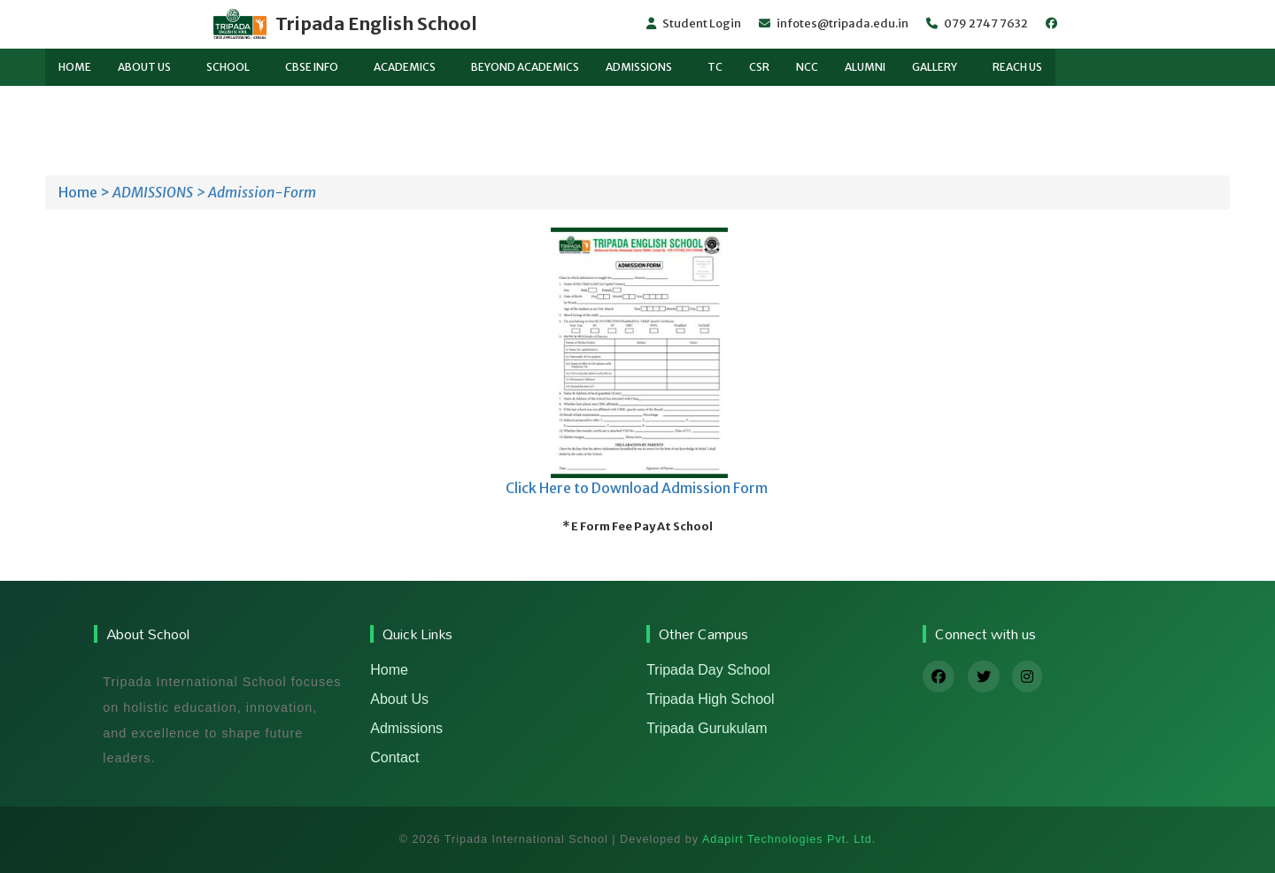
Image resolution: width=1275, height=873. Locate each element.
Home (389, 669)
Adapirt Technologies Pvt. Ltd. (789, 839)
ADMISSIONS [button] (639, 66)
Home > (84, 192)
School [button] (228, 66)
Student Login (693, 23)
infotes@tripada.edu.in (833, 23)
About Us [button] (144, 66)
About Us (399, 699)
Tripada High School (710, 699)
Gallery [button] (934, 66)
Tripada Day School (708, 669)
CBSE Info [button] (311, 66)
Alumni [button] (865, 66)
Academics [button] (405, 66)
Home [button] (74, 66)
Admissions (406, 728)
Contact (394, 757)
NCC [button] (807, 66)
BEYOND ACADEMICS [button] (525, 66)
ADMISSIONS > (158, 192)
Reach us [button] (1017, 66)
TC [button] (714, 66)
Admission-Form (262, 192)
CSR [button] (759, 66)
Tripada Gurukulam (706, 728)
